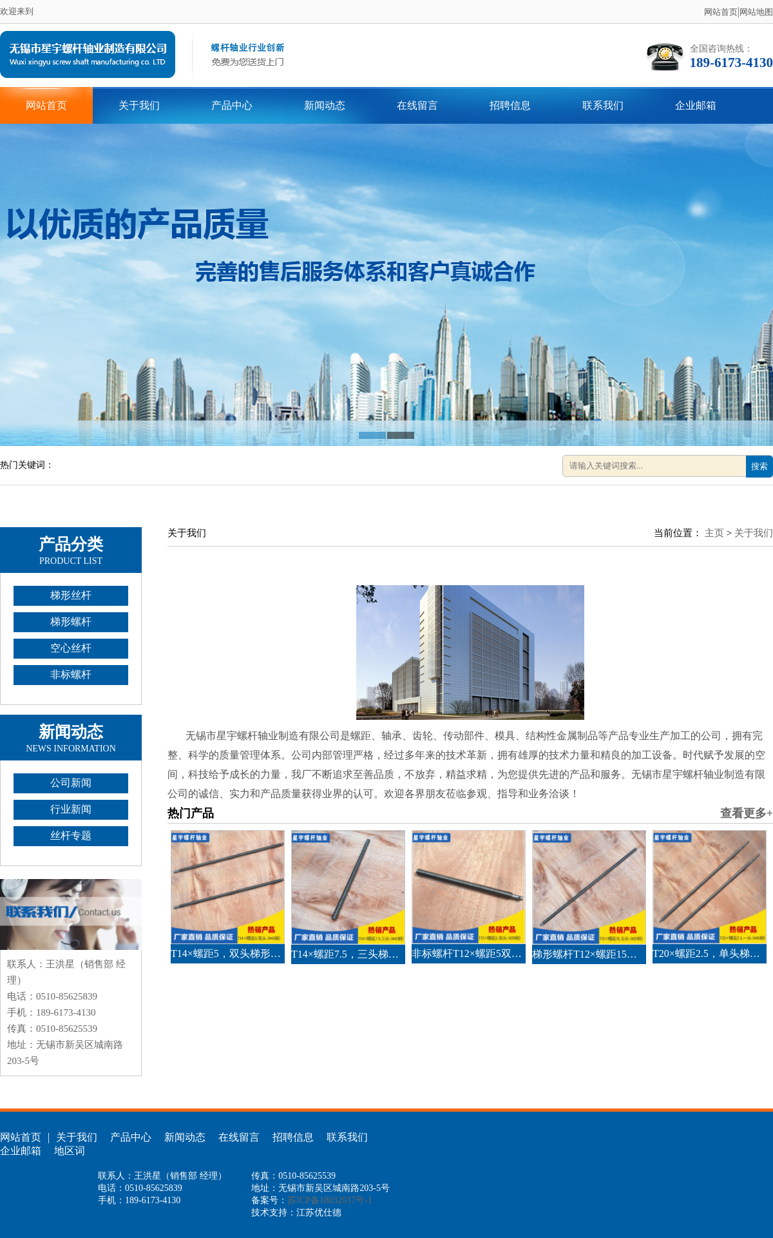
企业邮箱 (695, 105)
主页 (714, 533)
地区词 (69, 1150)
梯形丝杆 (70, 595)
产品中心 (232, 105)
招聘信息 (510, 105)
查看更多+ (746, 813)
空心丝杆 (70, 648)
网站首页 (721, 12)
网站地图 (756, 12)
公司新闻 (70, 782)
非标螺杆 (70, 674)
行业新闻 (70, 809)
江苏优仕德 (318, 1212)
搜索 (759, 466)
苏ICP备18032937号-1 (329, 1200)
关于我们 (139, 105)
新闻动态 (324, 105)
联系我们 (603, 105)
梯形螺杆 (70, 621)
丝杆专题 (70, 835)
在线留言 (417, 105)
